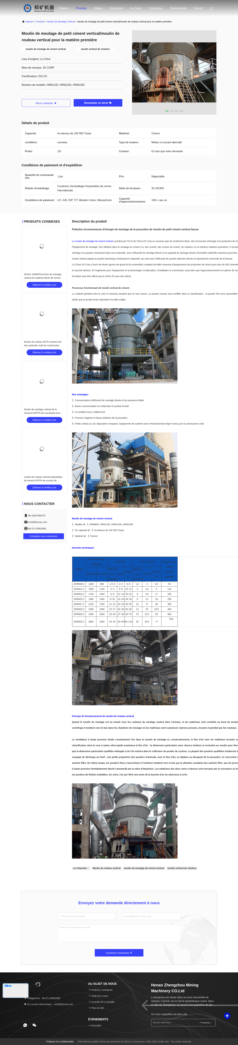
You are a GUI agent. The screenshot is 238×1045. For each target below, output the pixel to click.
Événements (178, 8)
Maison (64, 8)
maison (29, 21)
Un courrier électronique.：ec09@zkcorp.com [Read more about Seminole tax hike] (48, 1004)
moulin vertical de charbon (181, 868)
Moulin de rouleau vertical (107, 868)
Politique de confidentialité (59, 1041)
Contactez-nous (156, 10)
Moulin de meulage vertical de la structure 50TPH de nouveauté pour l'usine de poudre (42, 413)
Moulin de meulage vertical (60, 21)
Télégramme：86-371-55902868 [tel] (42, 998)
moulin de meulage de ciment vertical (144, 868)
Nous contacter (46, 103)
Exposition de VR (116, 10)
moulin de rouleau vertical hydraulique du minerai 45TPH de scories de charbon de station (43, 480)
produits (40, 21)
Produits (81, 8)
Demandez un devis (98, 102)
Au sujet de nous (136, 10)
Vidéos (98, 8)
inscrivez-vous (206, 1022)
